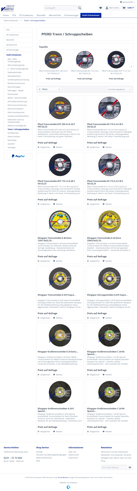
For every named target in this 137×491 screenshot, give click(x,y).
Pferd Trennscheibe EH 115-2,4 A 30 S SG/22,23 (85, 72)
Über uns (72, 452)
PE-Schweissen (12, 35)
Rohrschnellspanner (16, 112)
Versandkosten (63, 477)
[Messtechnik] (54, 15)
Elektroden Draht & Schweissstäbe (16, 120)
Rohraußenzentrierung (17, 101)
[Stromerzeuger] (71, 15)
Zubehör (11, 144)
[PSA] (14, 15)
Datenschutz (73, 455)
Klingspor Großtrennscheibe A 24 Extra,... (58, 351)
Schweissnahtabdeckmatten (19, 116)
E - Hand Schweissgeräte (18, 69)
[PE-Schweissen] (26, 15)
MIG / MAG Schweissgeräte (14, 60)
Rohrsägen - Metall (16, 90)
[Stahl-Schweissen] (90, 15)
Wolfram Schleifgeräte (17, 125)
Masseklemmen (14, 76)
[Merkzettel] (100, 7)
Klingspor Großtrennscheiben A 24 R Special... (56, 409)
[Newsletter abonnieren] (130, 467)
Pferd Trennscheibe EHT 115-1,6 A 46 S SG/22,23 (116, 72)
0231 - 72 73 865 (13, 458)
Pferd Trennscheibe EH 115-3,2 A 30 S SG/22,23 (105, 182)
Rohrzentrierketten (16, 109)
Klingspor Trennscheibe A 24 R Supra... (57, 295)
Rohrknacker (13, 94)
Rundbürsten (13, 133)
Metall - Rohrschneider (17, 98)
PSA (8, 30)
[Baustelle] (41, 15)
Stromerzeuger (12, 50)
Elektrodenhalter (15, 72)
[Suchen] (79, 7)
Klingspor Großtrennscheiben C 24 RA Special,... (105, 352)
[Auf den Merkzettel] (57, 147)
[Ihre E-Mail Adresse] (114, 467)
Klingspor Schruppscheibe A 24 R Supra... (107, 295)
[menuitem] (63, 7)
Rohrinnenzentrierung (17, 105)
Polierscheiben (14, 136)
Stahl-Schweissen (13, 55)
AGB (38, 461)
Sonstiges (12, 147)
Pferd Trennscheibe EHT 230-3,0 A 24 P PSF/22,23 (53, 72)
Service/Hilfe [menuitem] (126, 2)
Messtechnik (11, 45)
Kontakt (39, 452)
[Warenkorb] (128, 7)
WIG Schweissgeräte (16, 65)
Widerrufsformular (44, 458)
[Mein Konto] (112, 7)
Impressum (73, 458)
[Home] (6, 15)
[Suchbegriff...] (63, 7)
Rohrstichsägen (14, 87)
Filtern (43, 89)
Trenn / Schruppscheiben (18, 129)
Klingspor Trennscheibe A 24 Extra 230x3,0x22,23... (104, 239)
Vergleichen (44, 147)
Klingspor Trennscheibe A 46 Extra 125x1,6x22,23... (55, 239)
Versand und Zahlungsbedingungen (51, 455)
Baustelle (10, 40)
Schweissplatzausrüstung (18, 79)
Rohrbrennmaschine (16, 83)
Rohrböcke (12, 140)
